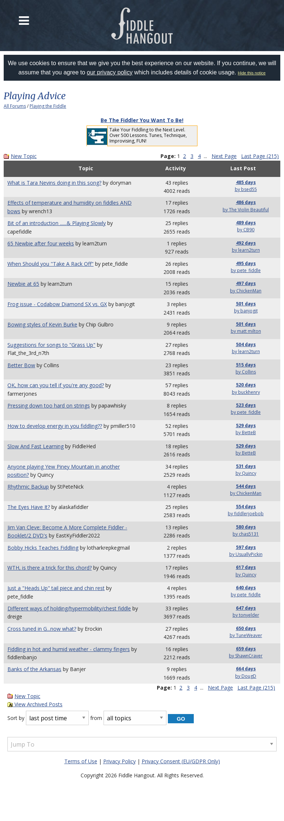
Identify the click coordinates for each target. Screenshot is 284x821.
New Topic (24, 156)
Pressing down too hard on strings (48, 405)
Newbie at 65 (23, 283)
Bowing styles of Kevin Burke (42, 324)
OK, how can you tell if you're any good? (55, 385)
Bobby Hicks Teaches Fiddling (42, 547)
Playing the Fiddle (48, 106)
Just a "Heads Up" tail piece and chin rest (56, 588)
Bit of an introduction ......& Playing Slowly (56, 223)
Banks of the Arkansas (34, 669)
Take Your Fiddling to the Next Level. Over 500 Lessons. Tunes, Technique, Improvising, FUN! (148, 135)
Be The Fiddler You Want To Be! (142, 120)
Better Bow (21, 365)
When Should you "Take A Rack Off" (50, 263)
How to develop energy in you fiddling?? (54, 425)
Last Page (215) (260, 156)
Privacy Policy (119, 761)
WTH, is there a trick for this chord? (49, 567)
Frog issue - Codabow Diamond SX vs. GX (57, 304)
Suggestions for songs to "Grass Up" (51, 344)
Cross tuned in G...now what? (41, 628)
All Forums (15, 106)
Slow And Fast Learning (35, 446)
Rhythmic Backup (28, 486)
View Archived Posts (34, 704)
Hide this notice (252, 73)
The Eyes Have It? (28, 506)
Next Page (224, 156)
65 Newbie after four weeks (40, 243)
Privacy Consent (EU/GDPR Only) (181, 761)
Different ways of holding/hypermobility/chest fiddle (69, 608)
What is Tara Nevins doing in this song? (54, 182)
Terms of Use (80, 761)
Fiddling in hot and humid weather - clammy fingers (68, 649)
